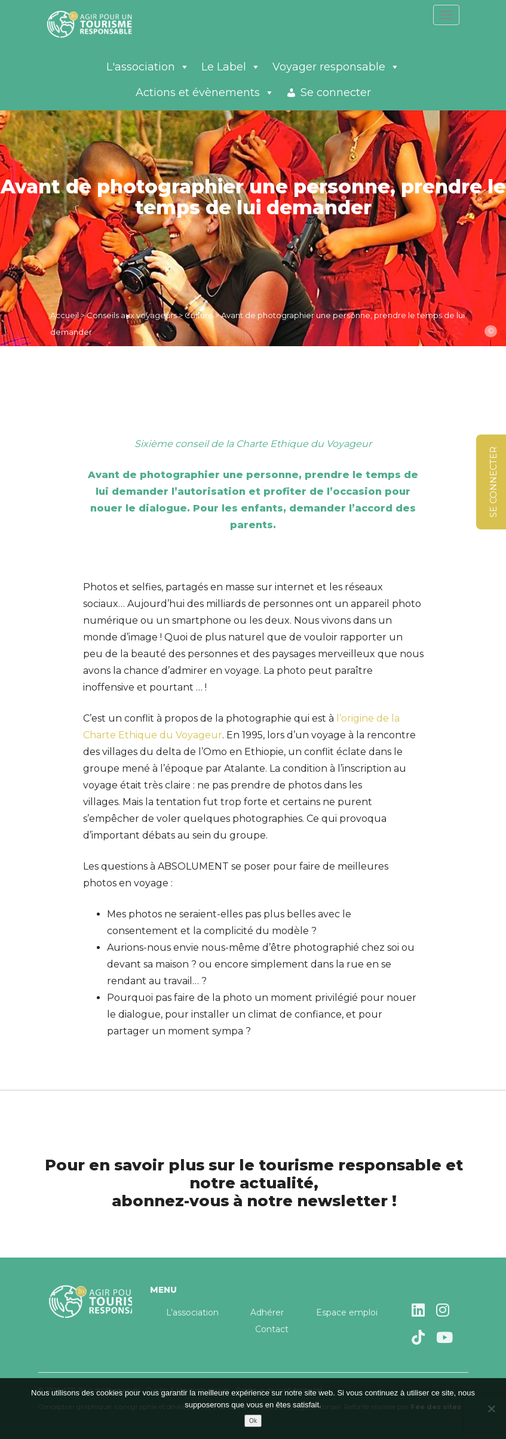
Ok (253, 1421)
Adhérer (267, 1312)
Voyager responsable (336, 67)
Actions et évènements (205, 92)
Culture (199, 315)
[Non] (491, 1409)
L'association (147, 67)
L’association (192, 1312)
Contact (272, 1329)
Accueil (64, 315)
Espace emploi (347, 1312)
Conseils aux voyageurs (132, 315)
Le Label (230, 67)
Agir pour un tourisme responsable (104, 24)
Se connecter (335, 92)
